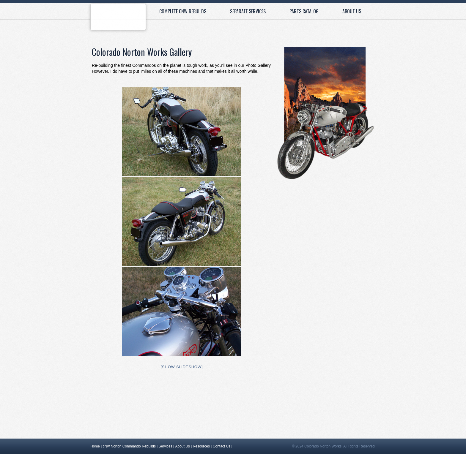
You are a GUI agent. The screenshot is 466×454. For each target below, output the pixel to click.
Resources (201, 446)
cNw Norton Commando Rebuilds (129, 446)
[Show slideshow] (182, 367)
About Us (351, 11)
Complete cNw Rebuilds (182, 11)
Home (118, 18)
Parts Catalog (304, 11)
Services (165, 446)
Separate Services (248, 11)
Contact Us (221, 446)
